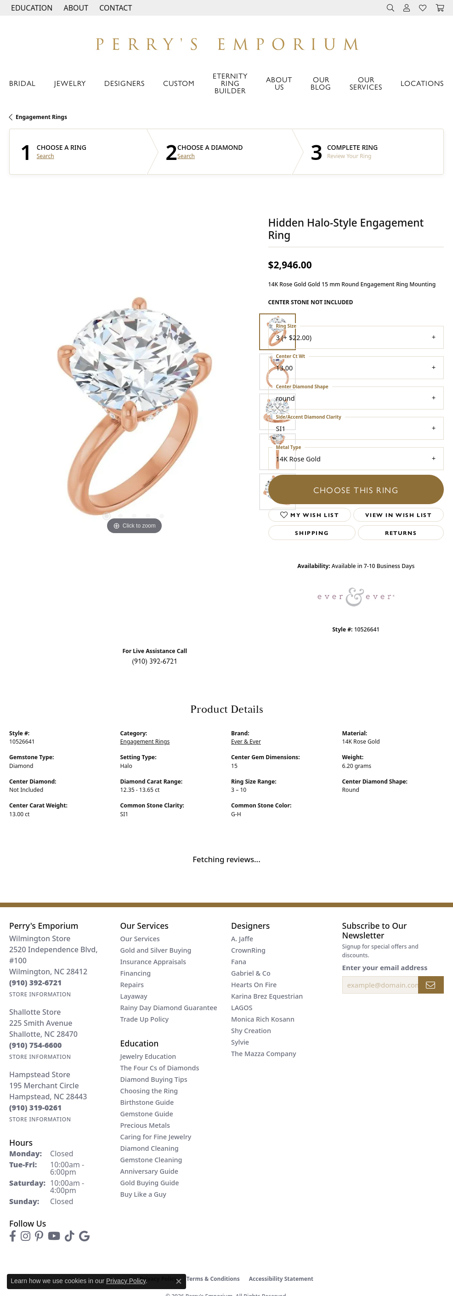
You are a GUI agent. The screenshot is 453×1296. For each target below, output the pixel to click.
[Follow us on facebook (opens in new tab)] (12, 1236)
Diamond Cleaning (149, 1148)
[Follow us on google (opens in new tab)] (84, 1236)
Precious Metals (145, 1125)
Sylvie (240, 1042)
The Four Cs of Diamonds (159, 1067)
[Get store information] (40, 994)
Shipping (311, 533)
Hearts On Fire (254, 984)
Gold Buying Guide (149, 1182)
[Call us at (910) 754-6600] (35, 1045)
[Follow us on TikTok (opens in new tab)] (69, 1236)
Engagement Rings (41, 117)
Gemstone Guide (146, 1113)
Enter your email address (385, 967)
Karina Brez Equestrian (267, 996)
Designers (124, 83)
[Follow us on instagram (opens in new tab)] (25, 1236)
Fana (238, 961)
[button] (30, 8)
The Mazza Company (263, 1053)
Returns (401, 533)
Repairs (132, 984)
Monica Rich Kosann (262, 1019)
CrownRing (248, 950)
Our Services (366, 83)
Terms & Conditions (213, 1279)
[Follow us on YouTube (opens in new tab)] (54, 1236)
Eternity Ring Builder (230, 83)
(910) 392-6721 (154, 660)
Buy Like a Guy (143, 1194)
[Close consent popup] (178, 1281)
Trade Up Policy (144, 1019)
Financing (135, 973)
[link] (114, 8)
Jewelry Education (148, 1056)
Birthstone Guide (147, 1102)
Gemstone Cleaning (151, 1159)
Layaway (133, 996)
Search (45, 156)
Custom (178, 83)
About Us (279, 83)
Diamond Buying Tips (153, 1079)
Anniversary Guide (149, 1171)
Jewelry (70, 83)
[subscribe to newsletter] (431, 985)
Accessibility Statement (281, 1279)
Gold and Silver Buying (156, 950)
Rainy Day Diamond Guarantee (168, 1007)
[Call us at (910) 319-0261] (35, 1108)
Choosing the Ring (149, 1090)
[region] (134, 412)
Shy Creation (251, 1030)
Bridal (22, 83)
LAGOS (241, 1007)
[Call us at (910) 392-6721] (35, 983)
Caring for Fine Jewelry (156, 1136)
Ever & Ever (246, 741)
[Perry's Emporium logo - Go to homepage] (226, 42)
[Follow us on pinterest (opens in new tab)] (39, 1236)
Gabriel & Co (251, 973)
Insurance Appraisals (153, 961)
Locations (422, 83)
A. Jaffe (242, 938)
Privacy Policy (126, 1281)
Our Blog (321, 83)
